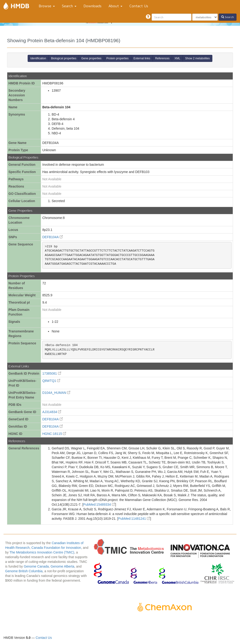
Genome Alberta (62, 566)
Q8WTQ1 (51, 381)
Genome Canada (36, 566)
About (115, 6)
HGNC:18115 (54, 434)
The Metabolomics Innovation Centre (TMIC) (41, 552)
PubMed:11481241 (134, 518)
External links (142, 58)
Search (69, 6)
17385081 (51, 373)
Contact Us (138, 6)
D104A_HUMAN (56, 393)
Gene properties (91, 58)
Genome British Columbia (24, 571)
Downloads (92, 6)
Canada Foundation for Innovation (56, 548)
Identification (38, 58)
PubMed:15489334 (99, 504)
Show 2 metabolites (197, 58)
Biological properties (63, 58)
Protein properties (117, 58)
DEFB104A (52, 237)
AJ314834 (51, 412)
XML (177, 58)
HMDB (20, 6)
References (162, 58)
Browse (47, 6)
